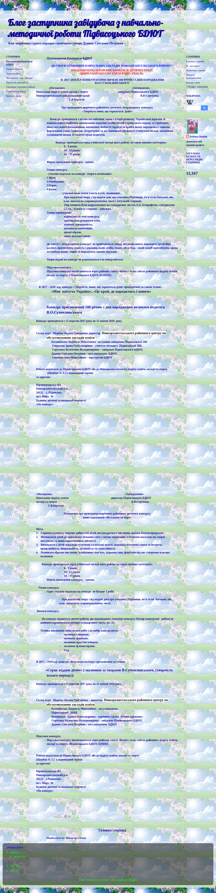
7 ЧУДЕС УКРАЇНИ (197, 87)
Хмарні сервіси (14, 69)
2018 (13, 852)
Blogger (132, 879)
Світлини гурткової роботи (20, 87)
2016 (13, 870)
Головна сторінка (112, 830)
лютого (17, 856)
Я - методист (193, 66)
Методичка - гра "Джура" (19, 78)
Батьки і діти (193, 82)
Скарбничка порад (16, 91)
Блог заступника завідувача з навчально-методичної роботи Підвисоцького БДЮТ (85, 28)
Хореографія (13, 73)
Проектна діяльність (17, 82)
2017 (13, 865)
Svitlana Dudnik (198, 136)
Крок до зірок (13, 95)
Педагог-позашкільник (193, 76)
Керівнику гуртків (196, 70)
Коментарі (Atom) (76, 838)
